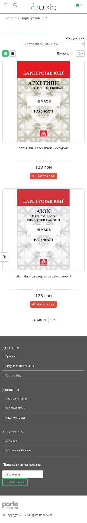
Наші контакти (15, 417)
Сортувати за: (75, 38)
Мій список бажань (18, 450)
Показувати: (65, 53)
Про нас (10, 356)
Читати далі (46, 176)
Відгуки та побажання (20, 366)
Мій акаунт (12, 440)
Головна (10, 18)
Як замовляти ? (15, 408)
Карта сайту (13, 375)
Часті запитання (16, 398)
